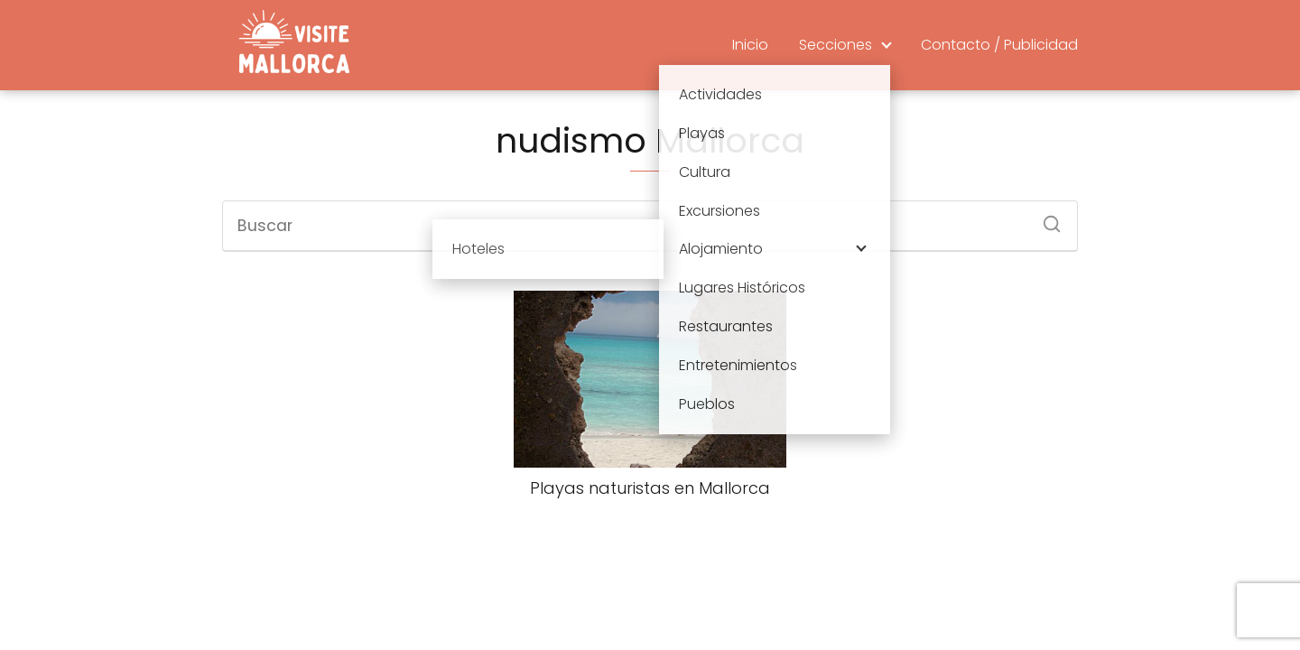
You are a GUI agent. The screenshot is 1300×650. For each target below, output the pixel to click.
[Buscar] (1045, 218)
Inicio (750, 44)
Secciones (835, 44)
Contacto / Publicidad (999, 44)
